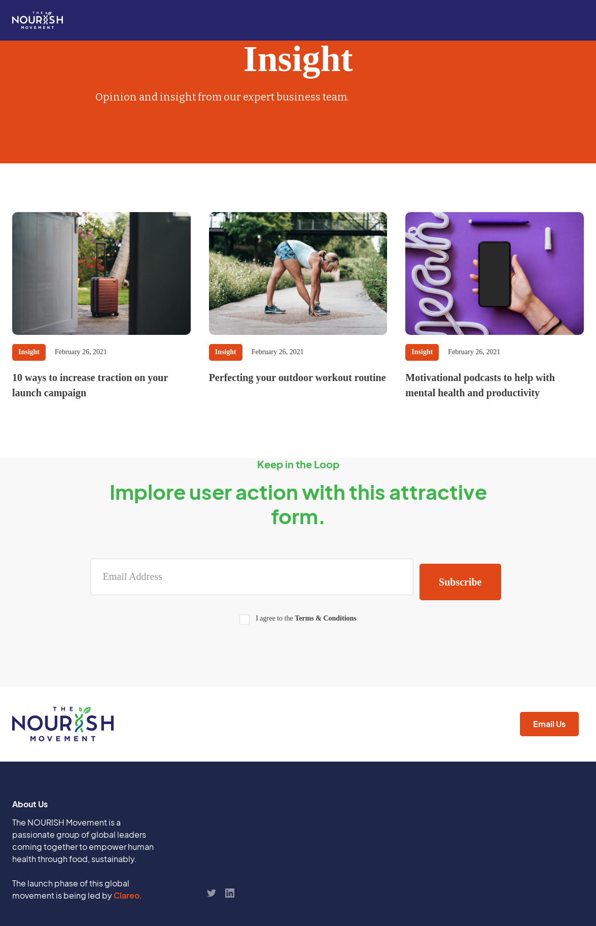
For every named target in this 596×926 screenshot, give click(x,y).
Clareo (126, 895)
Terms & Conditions (326, 618)
